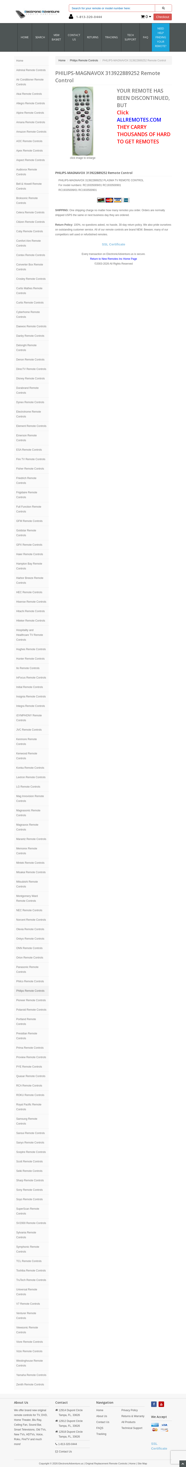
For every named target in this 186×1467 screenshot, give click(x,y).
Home (25, 37)
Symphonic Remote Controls (27, 1249)
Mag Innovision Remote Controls (30, 799)
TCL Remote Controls (29, 1261)
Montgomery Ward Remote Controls (27, 898)
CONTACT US (74, 37)
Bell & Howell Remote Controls (29, 186)
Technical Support (131, 1428)
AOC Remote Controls (29, 141)
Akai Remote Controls (29, 93)
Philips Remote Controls (30, 990)
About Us (101, 1416)
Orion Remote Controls (29, 957)
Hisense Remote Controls (31, 601)
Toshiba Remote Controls (31, 1270)
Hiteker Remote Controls (30, 620)
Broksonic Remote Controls (27, 201)
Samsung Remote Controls (26, 1121)
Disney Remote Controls (30, 378)
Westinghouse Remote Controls (29, 1363)
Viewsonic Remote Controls (27, 1330)
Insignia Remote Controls (31, 696)
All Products (128, 1422)
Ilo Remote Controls (27, 668)
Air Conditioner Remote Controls (30, 82)
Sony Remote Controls (29, 1189)
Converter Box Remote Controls (29, 267)
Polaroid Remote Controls (31, 1009)
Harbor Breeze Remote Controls (29, 580)
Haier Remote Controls (29, 554)
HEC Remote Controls (29, 592)
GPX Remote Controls (29, 544)
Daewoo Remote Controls (31, 326)
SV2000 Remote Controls (31, 1223)
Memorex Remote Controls (26, 851)
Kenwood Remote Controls (26, 756)
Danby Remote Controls (30, 335)
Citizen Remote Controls (30, 221)
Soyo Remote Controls (29, 1199)
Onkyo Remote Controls (30, 938)
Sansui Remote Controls (30, 1133)
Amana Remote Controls (30, 122)
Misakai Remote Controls (31, 872)
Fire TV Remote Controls (30, 459)
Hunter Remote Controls (30, 658)
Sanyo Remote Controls (30, 1142)
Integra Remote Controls (30, 706)
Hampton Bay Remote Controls (29, 566)
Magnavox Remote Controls (27, 827)
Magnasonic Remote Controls (28, 813)
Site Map (142, 1463)
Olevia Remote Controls (30, 929)
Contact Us (65, 1451)
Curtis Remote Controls (30, 302)
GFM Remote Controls (29, 521)
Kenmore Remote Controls (26, 742)
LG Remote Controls (28, 786)
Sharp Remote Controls (30, 1180)
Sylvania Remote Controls (26, 1235)
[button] (71, 17)
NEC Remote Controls (29, 910)
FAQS (99, 1428)
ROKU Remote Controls (30, 1095)
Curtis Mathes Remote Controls (29, 291)
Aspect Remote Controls (30, 160)
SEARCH (40, 37)
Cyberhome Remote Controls (28, 314)
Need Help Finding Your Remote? (160, 37)
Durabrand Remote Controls (27, 390)
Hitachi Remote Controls (30, 611)
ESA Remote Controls (29, 449)
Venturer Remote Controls (26, 1316)
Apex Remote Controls (29, 150)
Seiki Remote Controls (29, 1171)
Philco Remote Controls (30, 981)
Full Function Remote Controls (28, 509)
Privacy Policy (129, 1410)
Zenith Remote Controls (30, 1384)
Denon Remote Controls (30, 359)
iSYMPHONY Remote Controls (29, 718)
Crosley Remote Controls (31, 278)
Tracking (111, 37)
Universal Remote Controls (26, 1292)
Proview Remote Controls (31, 1057)
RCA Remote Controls (29, 1085)
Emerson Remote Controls (26, 438)
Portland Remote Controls (26, 1022)
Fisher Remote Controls (30, 468)
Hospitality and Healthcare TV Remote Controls (29, 635)
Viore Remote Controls (29, 1341)
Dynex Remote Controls (30, 402)
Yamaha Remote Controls (31, 1375)
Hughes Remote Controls (31, 649)
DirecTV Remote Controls (31, 369)
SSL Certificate (113, 244)
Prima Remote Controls (30, 1047)
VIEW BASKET (56, 37)
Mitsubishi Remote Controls (27, 884)
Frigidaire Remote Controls (26, 495)
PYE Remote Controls (29, 1066)
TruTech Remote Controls (31, 1280)
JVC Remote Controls (29, 729)
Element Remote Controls (31, 426)
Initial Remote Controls (29, 687)
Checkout (162, 17)
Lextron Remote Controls (30, 777)
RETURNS (92, 37)
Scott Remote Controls (29, 1161)
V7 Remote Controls (28, 1303)
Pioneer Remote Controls (31, 1000)
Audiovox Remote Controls (26, 172)
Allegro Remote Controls (30, 103)
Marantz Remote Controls (31, 839)
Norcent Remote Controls (31, 919)
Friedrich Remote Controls (26, 481)
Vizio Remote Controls (29, 1351)
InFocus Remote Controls (31, 677)
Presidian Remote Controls (26, 1036)
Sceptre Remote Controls (31, 1152)
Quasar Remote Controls (30, 1076)
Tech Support (130, 37)
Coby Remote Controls (29, 231)
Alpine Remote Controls (30, 112)
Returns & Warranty (132, 1416)
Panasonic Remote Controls (27, 969)
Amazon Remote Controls (31, 131)
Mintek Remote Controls (30, 862)
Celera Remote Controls (30, 212)
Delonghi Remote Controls (26, 348)
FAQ (145, 37)
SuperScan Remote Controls (27, 1211)
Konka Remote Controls (30, 767)
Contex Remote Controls (30, 255)
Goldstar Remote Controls (26, 533)
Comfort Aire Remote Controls (28, 243)
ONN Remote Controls (29, 948)
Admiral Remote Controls (31, 70)
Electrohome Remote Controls (28, 414)
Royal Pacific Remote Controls (28, 1107)
